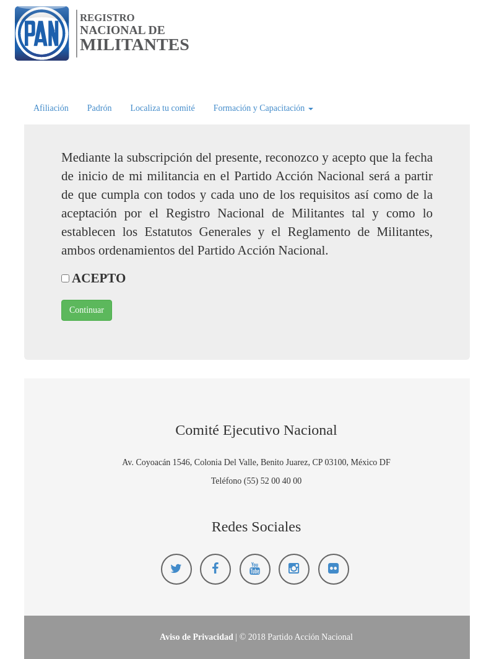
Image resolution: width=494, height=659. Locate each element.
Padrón (99, 108)
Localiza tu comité (162, 108)
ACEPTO (93, 278)
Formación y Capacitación (263, 108)
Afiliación (51, 108)
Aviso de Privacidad (196, 637)
